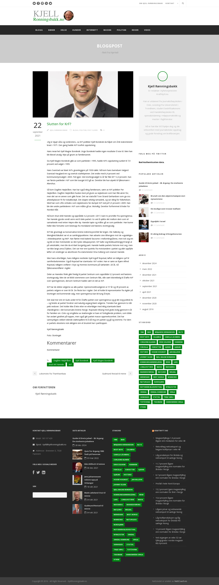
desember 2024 (149, 263)
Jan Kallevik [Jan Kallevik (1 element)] (175, 352)
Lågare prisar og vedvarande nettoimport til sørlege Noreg (169, 510)
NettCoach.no (180, 581)
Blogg (39, 30)
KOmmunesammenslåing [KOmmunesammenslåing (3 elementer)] (151, 362)
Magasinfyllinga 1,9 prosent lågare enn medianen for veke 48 (170, 439)
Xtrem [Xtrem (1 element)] (143, 407)
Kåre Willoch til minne (94, 464)
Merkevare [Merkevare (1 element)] (145, 377)
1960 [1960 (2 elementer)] (142, 332)
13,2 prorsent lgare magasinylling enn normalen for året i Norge (170, 490)
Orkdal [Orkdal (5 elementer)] (143, 392)
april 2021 (146, 292)
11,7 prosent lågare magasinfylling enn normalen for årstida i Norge (170, 466)
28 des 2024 (80, 445)
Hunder (76, 30)
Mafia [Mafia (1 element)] (159, 367)
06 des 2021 (92, 468)
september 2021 (149, 286)
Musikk (107, 30)
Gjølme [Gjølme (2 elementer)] (177, 347)
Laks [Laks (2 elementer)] (176, 362)
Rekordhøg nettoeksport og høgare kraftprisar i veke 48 (168, 448)
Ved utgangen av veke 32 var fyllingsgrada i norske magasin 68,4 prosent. (169, 540)
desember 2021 (149, 274)
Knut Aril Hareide (56, 364)
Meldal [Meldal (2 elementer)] (173, 372)
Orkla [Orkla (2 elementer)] (172, 392)
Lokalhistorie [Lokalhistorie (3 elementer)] (146, 367)
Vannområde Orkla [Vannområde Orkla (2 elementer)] (174, 402)
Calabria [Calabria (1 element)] (157, 337)
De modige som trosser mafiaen (165, 209)
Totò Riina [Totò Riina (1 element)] (145, 402)
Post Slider (92, 130)
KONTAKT (170, 3)
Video (147, 30)
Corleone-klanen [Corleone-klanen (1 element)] (147, 342)
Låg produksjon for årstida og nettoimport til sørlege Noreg (169, 456)
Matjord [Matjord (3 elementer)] (162, 372)
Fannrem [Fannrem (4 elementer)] (179, 342)
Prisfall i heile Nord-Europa (168, 483)
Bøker (51, 30)
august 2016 (147, 309)
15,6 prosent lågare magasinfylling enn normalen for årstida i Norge (170, 501)
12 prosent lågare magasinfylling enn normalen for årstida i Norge (170, 530)
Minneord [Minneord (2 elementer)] (172, 377)
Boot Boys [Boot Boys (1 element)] (144, 337)
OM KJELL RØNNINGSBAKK (151, 3)
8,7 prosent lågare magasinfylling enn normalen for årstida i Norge (170, 476)
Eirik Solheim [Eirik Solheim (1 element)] (165, 342)
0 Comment (147, 190)
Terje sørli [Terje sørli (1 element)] (168, 397)
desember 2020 (149, 297)
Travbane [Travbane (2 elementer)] (158, 402)
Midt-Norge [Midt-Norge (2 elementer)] (158, 377)
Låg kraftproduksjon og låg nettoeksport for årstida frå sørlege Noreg (168, 520)
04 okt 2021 (92, 499)
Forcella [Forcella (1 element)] (144, 347)
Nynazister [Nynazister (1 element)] (171, 387)
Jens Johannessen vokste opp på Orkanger (92, 479)
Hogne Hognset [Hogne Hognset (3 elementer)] (159, 352)
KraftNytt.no (161, 430)
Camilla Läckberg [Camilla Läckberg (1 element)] (172, 337)
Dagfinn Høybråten (62, 360)
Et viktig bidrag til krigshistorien (166, 234)
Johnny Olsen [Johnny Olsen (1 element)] (146, 357)
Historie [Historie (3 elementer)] (144, 352)
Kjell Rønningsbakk (58, 130)
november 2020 (149, 303)
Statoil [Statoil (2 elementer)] (156, 397)
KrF (70, 364)
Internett (92, 30)
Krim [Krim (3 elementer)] (168, 362)
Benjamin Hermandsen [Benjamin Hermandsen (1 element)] (165, 332)
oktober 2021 (148, 280)
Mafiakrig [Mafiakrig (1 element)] (170, 367)
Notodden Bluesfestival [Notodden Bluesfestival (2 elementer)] (151, 387)
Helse (64, 30)
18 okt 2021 (92, 486)
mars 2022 (147, 269)
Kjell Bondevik (82, 360)
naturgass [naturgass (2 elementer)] (145, 382)
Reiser (135, 30)
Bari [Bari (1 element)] (149, 332)
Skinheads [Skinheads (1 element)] (144, 397)
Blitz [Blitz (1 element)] (180, 332)
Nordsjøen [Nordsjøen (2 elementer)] (159, 382)
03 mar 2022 (93, 458)
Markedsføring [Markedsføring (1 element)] (147, 372)
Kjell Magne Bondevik (103, 360)
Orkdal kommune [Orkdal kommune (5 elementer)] (158, 392)
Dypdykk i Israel (158, 221)
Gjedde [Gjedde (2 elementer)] (168, 347)
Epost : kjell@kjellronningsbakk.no (51, 444)
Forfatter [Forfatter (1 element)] (156, 347)
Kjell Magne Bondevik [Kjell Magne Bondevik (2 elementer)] (165, 357)
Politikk (121, 30)
